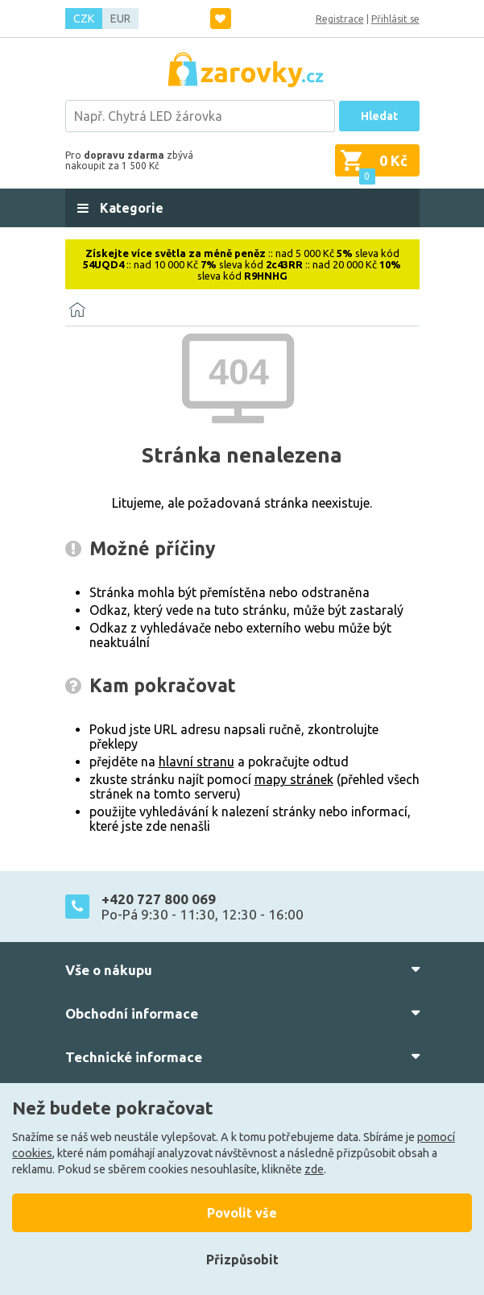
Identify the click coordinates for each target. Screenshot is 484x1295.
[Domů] (77, 309)
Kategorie (130, 208)
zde (314, 1169)
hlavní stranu (196, 761)
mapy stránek (293, 779)
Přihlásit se (395, 19)
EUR (120, 18)
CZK (83, 18)
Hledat (379, 116)
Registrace (340, 19)
